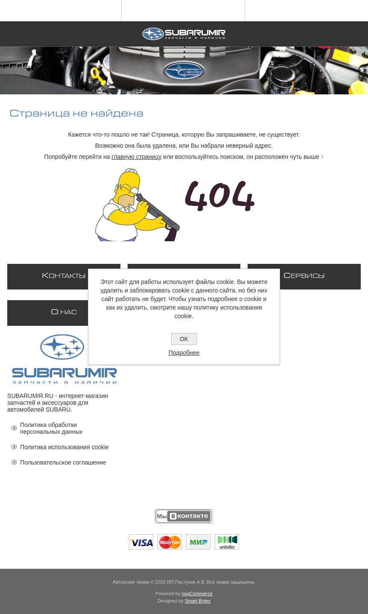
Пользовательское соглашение (63, 462)
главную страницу (136, 156)
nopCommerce (197, 593)
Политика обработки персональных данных (51, 428)
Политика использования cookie (64, 447)
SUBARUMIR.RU (30, 395)
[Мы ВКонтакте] (184, 516)
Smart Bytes (197, 600)
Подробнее (184, 352)
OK (184, 339)
